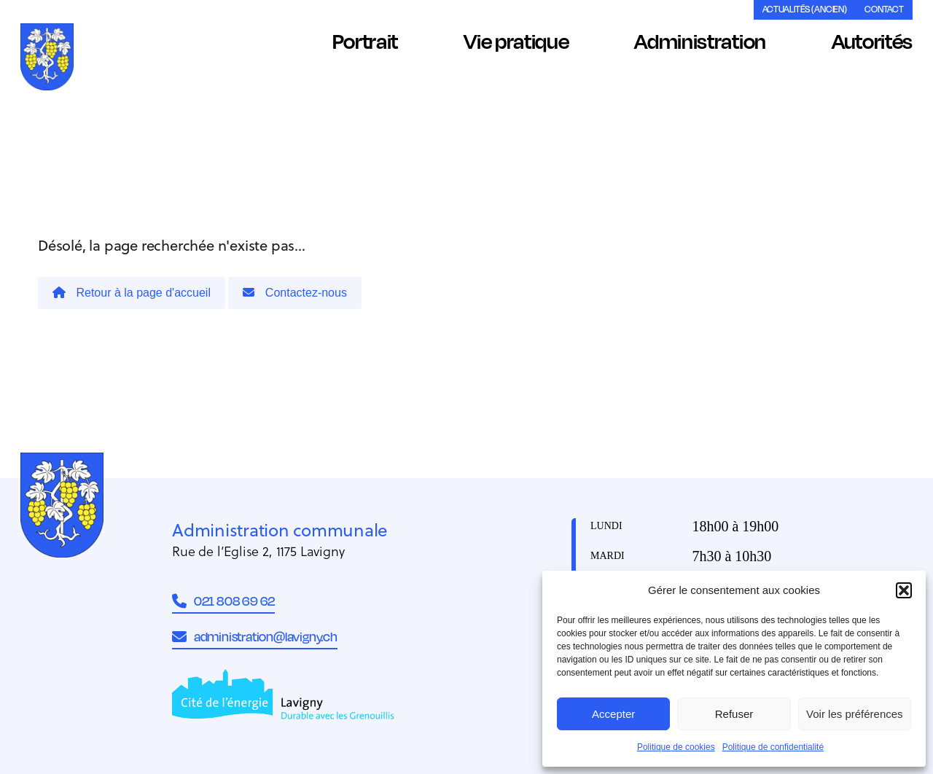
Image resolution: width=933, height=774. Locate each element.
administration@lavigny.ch (254, 636)
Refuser (734, 714)
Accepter (613, 714)
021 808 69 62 (223, 601)
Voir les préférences (854, 714)
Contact (884, 9)
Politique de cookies (676, 747)
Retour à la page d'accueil (131, 292)
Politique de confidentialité (773, 747)
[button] (904, 590)
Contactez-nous (295, 292)
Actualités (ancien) (804, 9)
